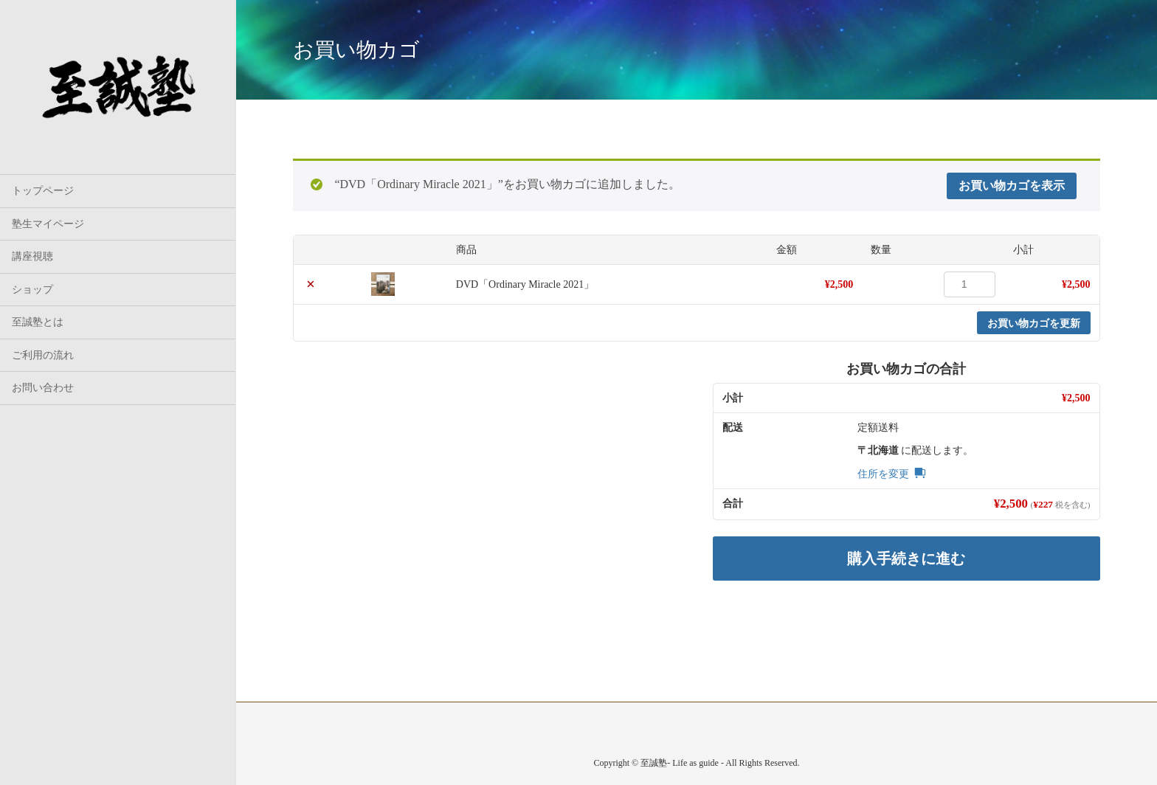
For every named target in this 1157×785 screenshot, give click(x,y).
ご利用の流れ (43, 355)
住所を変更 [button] (883, 474)
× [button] (310, 284)
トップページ (43, 190)
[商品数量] (969, 284)
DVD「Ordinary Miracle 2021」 (525, 284)
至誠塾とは (37, 322)
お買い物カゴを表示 (1012, 185)
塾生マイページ (48, 223)
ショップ (32, 289)
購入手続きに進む (906, 558)
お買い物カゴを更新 (1033, 323)
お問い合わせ (43, 387)
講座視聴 (32, 256)
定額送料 (878, 427)
